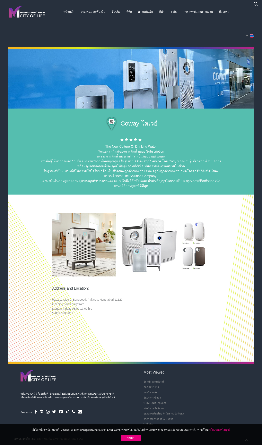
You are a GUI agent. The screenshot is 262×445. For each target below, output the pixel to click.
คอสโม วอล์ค (150, 392)
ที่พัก (129, 11)
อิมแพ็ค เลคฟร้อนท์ (153, 381)
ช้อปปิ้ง (116, 11)
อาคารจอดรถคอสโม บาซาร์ (158, 419)
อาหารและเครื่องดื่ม (92, 11)
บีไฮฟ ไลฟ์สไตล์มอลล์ (154, 403)
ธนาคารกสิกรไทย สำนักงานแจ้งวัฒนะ (163, 413)
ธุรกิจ (174, 11)
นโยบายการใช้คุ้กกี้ (219, 429)
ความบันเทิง (145, 11)
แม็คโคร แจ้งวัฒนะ (153, 408)
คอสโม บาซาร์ (151, 387)
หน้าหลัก (68, 11)
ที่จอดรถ (224, 11)
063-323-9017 (64, 313)
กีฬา (162, 11)
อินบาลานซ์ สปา (152, 397)
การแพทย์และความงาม (198, 11)
